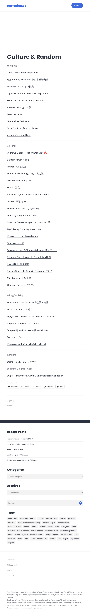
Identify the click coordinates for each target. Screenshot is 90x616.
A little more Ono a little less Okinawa (22, 460)
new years (65, 527)
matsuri (43, 527)
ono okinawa (17, 6)
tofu (59, 538)
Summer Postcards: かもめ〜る (23, 208)
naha (57, 527)
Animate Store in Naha (19, 135)
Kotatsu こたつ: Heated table (22, 236)
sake (76, 535)
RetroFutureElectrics (41, 592)
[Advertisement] (45, 29)
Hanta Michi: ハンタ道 (18, 309)
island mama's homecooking (29, 522)
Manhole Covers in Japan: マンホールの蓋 (28, 222)
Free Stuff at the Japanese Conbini (25, 100)
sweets (40, 538)
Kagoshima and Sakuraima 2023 (19, 439)
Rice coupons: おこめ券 (19, 107)
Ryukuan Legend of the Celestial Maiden (28, 194)
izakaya (45, 522)
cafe (15, 519)
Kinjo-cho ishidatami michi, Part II (24, 323)
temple (52, 538)
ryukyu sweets (66, 535)
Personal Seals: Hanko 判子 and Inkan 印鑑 (29, 257)
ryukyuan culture (36, 535)
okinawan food (37, 530)
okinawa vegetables (68, 530)
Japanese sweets (14, 527)
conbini (41, 519)
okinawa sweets (51, 530)
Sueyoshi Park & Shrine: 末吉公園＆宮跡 (27, 302)
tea (46, 538)
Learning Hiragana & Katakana (23, 215)
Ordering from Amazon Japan (22, 128)
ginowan (71, 519)
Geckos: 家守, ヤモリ (17, 201)
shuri (26, 538)
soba (33, 538)
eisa (55, 519)
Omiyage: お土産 (15, 243)
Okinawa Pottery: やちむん (21, 284)
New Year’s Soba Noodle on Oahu (20, 444)
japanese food (63, 522)
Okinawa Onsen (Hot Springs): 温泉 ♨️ (27, 152)
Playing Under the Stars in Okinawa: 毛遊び (29, 271)
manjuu (26, 527)
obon (74, 527)
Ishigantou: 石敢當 (16, 166)
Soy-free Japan (14, 114)
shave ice (11, 538)
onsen (10, 535)
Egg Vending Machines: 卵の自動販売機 (27, 79)
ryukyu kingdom (52, 535)
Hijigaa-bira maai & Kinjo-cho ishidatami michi (31, 316)
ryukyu (25, 535)
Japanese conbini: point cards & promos (27, 93)
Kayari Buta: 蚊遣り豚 (18, 264)
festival (63, 519)
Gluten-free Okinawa (18, 121)
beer (10, 519)
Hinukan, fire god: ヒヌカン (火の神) (25, 173)
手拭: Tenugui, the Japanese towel (24, 229)
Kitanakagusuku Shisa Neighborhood (26, 344)
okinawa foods (23, 530)
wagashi (11, 543)
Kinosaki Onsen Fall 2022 (17, 449)
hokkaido (11, 522)
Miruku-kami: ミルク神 (19, 180)
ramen (17, 535)
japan (53, 522)
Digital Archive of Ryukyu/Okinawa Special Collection (35, 375)
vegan (65, 538)
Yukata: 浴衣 (13, 187)
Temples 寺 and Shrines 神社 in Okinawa (27, 330)
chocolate (24, 519)
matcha (34, 527)
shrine (19, 538)
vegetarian (75, 538)
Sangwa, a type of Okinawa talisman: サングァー (32, 250)
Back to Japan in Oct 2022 (17, 455)
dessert (49, 519)
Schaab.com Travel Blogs (64, 592)
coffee (32, 519)
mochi (50, 527)
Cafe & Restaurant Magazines (22, 72)
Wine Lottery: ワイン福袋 (20, 86)
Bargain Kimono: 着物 (18, 159)
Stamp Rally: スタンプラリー (22, 361)
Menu (77, 5)
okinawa (11, 530)
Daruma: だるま (15, 337)
